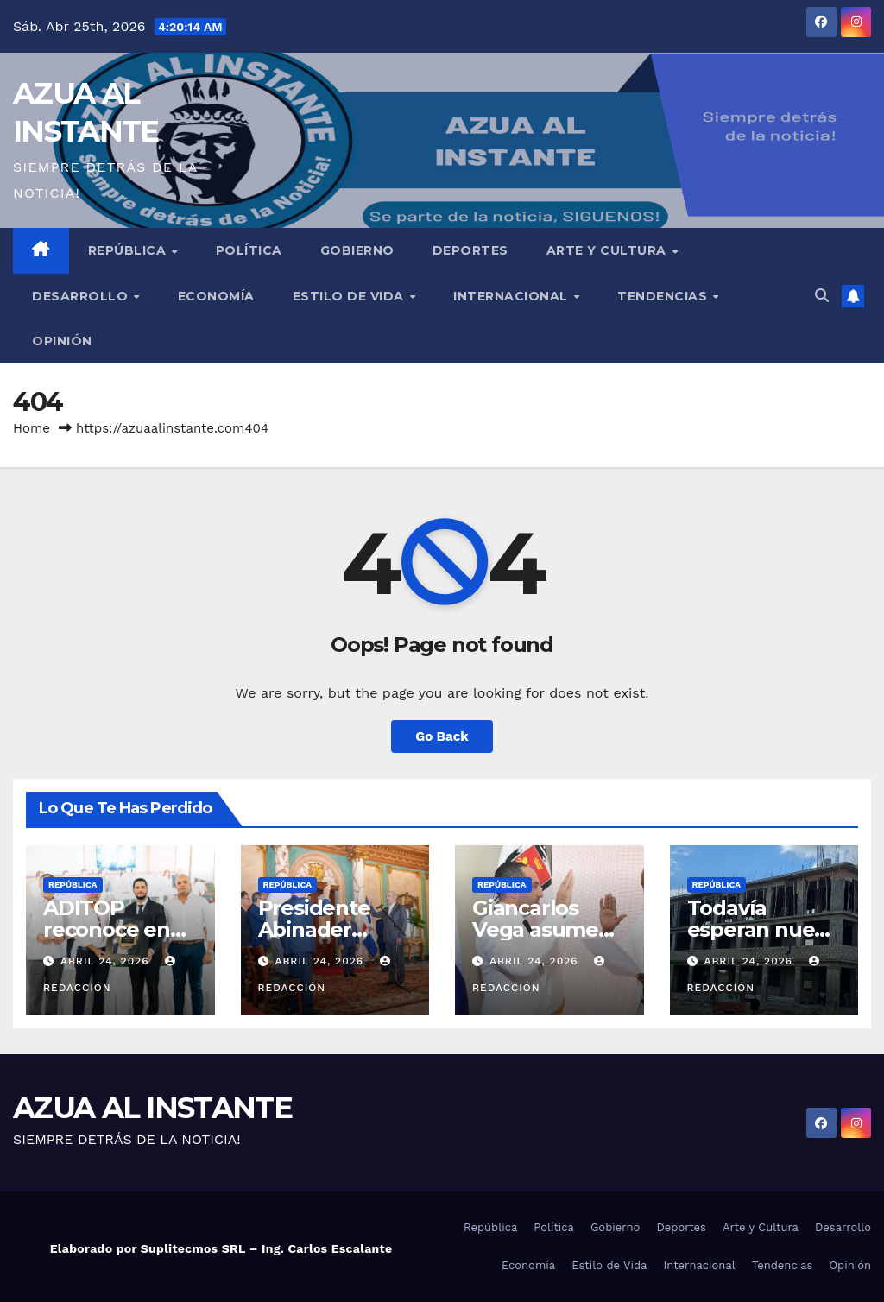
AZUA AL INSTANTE (152, 1108)
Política (249, 250)
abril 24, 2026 (107, 961)
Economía (216, 296)
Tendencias (664, 296)
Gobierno (357, 250)
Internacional (512, 296)
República (129, 250)
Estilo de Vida (350, 296)
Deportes (470, 250)
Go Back (442, 736)
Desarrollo (82, 296)
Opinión (62, 341)
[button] (822, 296)
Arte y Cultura (608, 250)
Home (31, 428)
